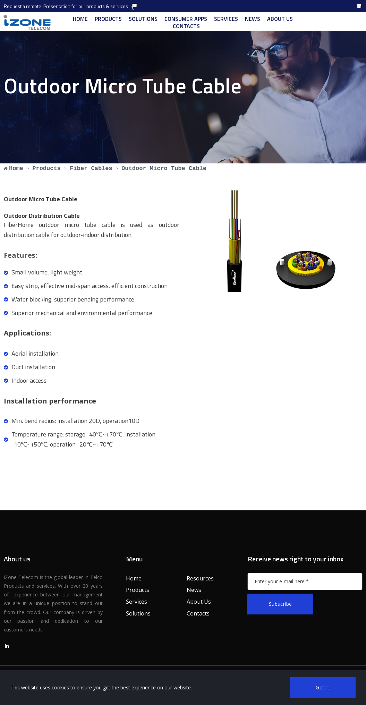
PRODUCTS (108, 19)
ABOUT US (280, 19)
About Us (199, 601)
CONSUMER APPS (185, 19)
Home (134, 578)
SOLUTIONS (143, 19)
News (194, 590)
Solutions (138, 613)
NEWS (252, 19)
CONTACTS (186, 26)
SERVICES (226, 19)
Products (137, 590)
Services (136, 601)
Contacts (198, 613)
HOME (80, 19)
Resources (200, 578)
